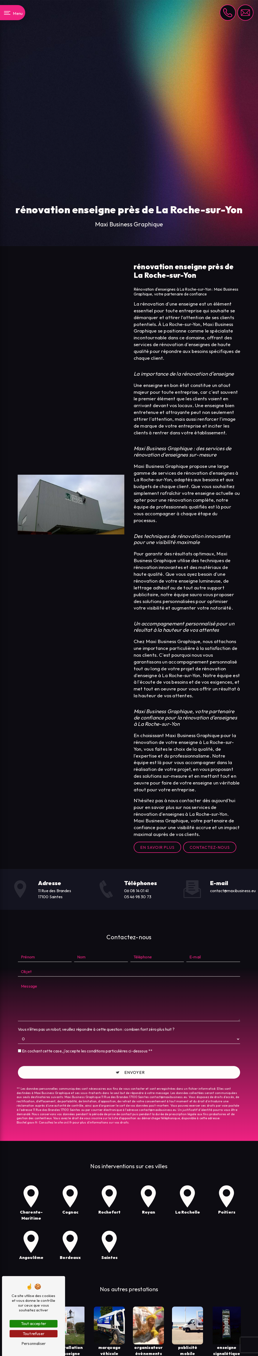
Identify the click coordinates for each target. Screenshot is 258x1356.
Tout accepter (33, 1323)
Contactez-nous (210, 847)
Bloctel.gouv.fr (27, 1109)
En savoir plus (157, 847)
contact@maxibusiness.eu (233, 890)
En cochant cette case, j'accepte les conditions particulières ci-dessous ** (87, 1038)
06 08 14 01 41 (136, 890)
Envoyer (134, 1059)
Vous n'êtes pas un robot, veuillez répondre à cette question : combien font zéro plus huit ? (96, 1016)
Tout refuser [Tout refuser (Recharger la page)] (33, 1333)
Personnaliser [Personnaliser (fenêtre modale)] (33, 1343)
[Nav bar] (12, 12)
